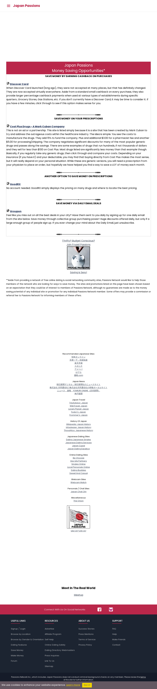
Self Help (49, 639)
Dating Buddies (78, 470)
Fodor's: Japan (78, 412)
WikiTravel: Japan (78, 405)
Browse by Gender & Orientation (27, 639)
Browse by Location (21, 634)
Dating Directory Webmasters (60, 650)
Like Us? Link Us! (78, 529)
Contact (116, 644)
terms (143, 677)
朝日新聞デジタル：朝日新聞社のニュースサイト (78, 384)
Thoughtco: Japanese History (78, 430)
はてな (79, 372)
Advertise (49, 628)
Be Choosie (78, 457)
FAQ (114, 628)
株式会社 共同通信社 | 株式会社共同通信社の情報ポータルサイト (78, 387)
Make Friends (118, 639)
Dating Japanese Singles (78, 439)
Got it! (87, 685)
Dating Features (19, 644)
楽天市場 (78, 363)
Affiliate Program (53, 634)
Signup (14, 628)
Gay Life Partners (78, 461)
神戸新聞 (78, 393)
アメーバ (78, 369)
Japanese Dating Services (78, 442)
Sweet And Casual (78, 473)
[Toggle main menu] (8, 6)
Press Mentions (86, 634)
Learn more (73, 685)
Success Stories (86, 628)
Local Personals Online (78, 467)
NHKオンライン (79, 356)
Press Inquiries (52, 655)
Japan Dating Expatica (78, 448)
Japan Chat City (78, 491)
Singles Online (78, 464)
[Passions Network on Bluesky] (111, 609)
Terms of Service (87, 639)
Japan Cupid (78, 445)
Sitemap (49, 666)
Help (114, 634)
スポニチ (78, 366)
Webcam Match (78, 482)
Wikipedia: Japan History (78, 424)
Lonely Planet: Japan (78, 408)
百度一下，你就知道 (79, 360)
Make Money (17, 655)
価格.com (78, 375)
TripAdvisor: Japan (78, 402)
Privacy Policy (85, 644)
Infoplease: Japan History (78, 427)
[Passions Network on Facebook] (99, 609)
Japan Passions (26, 6)
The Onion (78, 500)
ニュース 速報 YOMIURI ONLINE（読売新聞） (78, 390)
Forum (14, 660)
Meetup (78, 595)
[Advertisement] (78, 36)
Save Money (17, 650)
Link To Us (49, 660)
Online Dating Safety (55, 644)
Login (22, 628)
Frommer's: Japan (78, 415)
